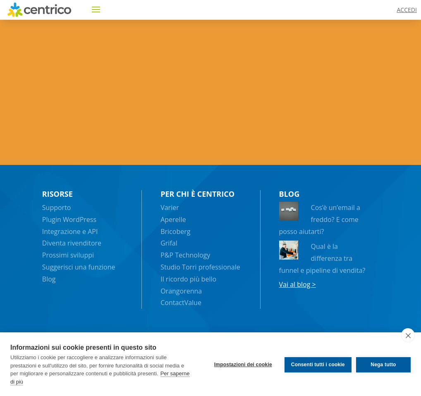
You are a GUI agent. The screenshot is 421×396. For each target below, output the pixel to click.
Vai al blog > (297, 284)
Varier (169, 207)
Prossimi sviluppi (68, 255)
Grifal (168, 243)
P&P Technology (185, 255)
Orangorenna (181, 291)
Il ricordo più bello (188, 279)
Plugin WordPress (69, 219)
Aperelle (173, 219)
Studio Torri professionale (200, 267)
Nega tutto (383, 364)
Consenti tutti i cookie (317, 364)
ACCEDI (406, 10)
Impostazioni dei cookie (242, 364)
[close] (408, 335)
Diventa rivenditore (71, 243)
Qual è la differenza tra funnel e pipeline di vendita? (322, 258)
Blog (49, 279)
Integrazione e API (70, 231)
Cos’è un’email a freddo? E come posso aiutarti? (319, 219)
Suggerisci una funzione (78, 267)
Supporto (56, 207)
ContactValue (180, 302)
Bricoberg (175, 231)
